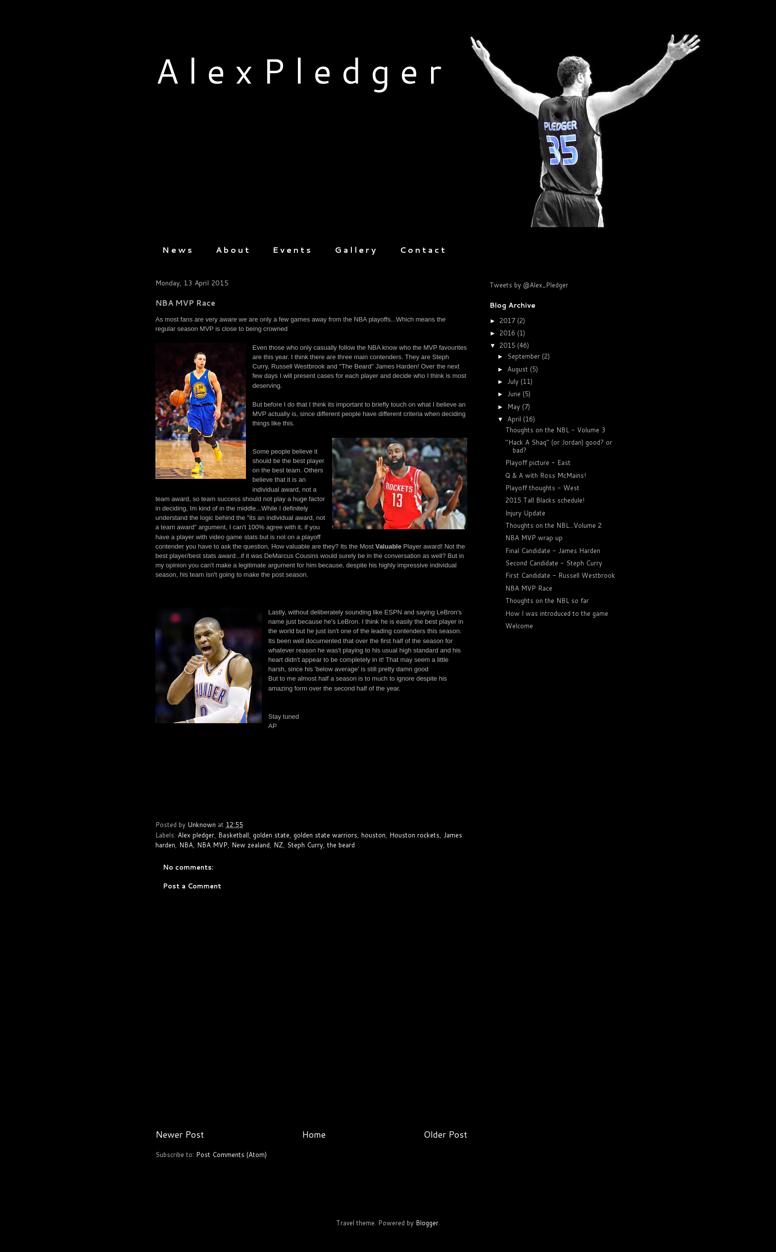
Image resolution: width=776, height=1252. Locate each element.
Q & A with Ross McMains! (545, 475)
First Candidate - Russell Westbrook (560, 575)
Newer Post (179, 1134)
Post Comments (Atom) (231, 1154)
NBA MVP (212, 844)
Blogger (427, 1222)
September (524, 356)
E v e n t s (292, 249)
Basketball (233, 835)
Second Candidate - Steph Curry (553, 562)
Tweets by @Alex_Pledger (528, 284)
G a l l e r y (355, 249)
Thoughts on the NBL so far (547, 600)
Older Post (445, 1134)
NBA (186, 844)
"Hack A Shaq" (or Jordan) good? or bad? (558, 446)
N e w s (177, 249)
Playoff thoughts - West (542, 487)
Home (314, 1134)
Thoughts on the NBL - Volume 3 (555, 429)
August (518, 369)
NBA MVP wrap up (534, 537)
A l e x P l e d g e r (298, 70)
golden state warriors (325, 835)
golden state (271, 835)
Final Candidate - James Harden (552, 550)
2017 (508, 320)
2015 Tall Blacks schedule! (544, 500)
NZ (278, 844)
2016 (508, 332)
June (515, 393)
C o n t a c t (422, 249)
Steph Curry (305, 844)
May (514, 406)
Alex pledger (196, 835)
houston (373, 835)
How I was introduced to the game (556, 613)
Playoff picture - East (538, 462)
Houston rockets (414, 835)
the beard (341, 844)
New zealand (251, 844)
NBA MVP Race (528, 588)
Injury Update (525, 513)
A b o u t (232, 249)
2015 (508, 345)
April (515, 419)
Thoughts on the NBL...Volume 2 (553, 525)
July (514, 381)
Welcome (519, 625)
